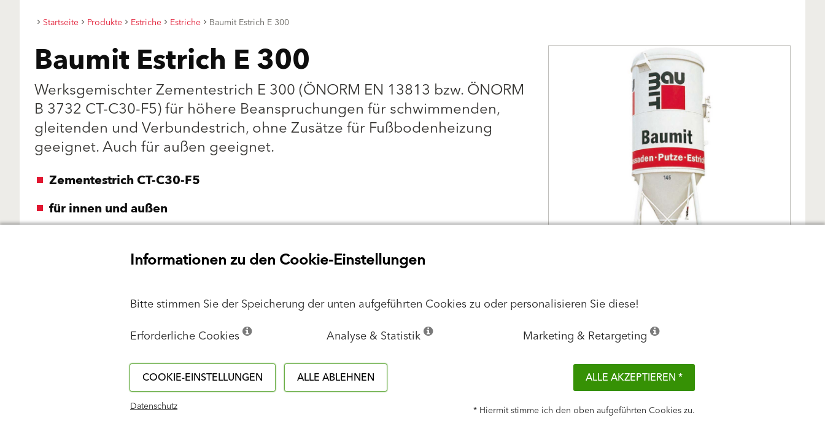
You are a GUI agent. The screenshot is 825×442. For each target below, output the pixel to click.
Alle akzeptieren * (634, 377)
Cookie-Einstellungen (202, 377)
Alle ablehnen (335, 377)
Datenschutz (153, 406)
